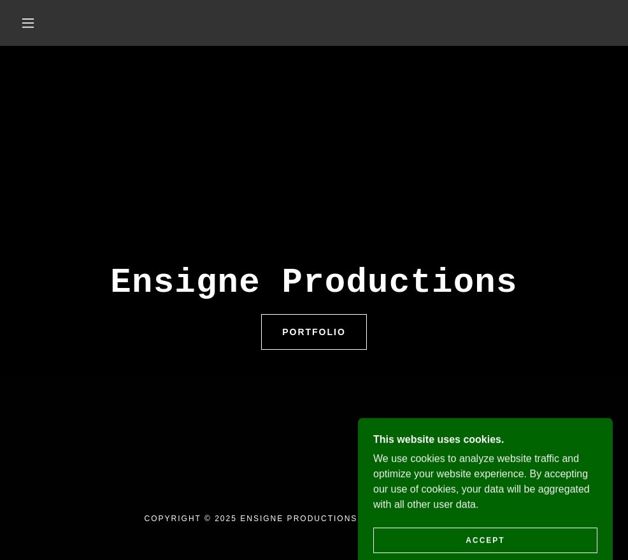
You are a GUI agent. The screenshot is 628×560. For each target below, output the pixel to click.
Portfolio (314, 332)
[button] (30, 23)
